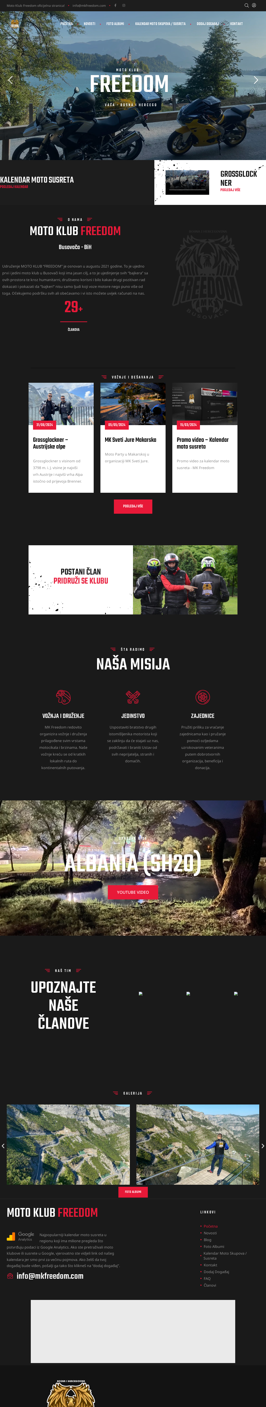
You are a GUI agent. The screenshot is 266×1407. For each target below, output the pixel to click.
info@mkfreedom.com (89, 5)
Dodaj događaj (208, 24)
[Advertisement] (133, 1331)
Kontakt (236, 24)
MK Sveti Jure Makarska (130, 460)
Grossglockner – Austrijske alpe (50, 463)
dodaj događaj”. (106, 1265)
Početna (66, 24)
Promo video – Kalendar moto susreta (203, 463)
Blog (207, 1239)
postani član (80, 597)
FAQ (207, 1278)
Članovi (210, 1285)
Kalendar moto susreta (37, 200)
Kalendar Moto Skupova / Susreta (160, 24)
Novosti (89, 24)
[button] (133, 527)
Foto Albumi (115, 24)
